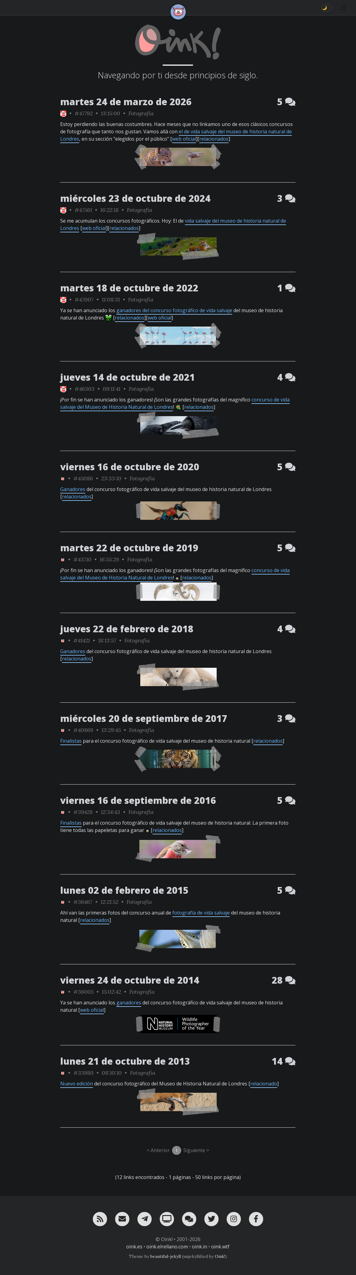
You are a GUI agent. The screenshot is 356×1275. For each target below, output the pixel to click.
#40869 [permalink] (83, 730)
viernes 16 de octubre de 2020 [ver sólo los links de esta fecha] (129, 467)
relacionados (214, 138)
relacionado (263, 1083)
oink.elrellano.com (167, 1246)
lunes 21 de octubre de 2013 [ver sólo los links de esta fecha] (125, 1061)
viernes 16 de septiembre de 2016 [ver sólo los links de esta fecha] (138, 800)
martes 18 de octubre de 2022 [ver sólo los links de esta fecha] (129, 288)
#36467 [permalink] (82, 901)
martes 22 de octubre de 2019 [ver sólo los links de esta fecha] (129, 548)
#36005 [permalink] (83, 991)
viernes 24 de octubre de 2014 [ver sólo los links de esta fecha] (129, 980)
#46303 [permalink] (84, 388)
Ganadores (72, 489)
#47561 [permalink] (83, 209)
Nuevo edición (76, 1083)
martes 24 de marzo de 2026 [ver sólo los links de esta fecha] (126, 102)
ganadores (128, 1002)
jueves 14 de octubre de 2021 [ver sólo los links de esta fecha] (127, 377)
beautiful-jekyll (165, 1256)
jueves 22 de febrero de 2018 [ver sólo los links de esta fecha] (126, 629)
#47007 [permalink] (84, 299)
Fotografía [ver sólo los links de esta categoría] (141, 113)
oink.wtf (220, 1246)
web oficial (184, 138)
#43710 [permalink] (82, 559)
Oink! (220, 1256)
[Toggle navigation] (343, 7)
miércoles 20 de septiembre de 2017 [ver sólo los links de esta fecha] (143, 718)
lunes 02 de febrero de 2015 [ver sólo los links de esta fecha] (124, 890)
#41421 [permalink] (81, 640)
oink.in (199, 1246)
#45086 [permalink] (83, 478)
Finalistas (71, 740)
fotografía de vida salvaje (201, 912)
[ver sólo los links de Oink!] (63, 113)
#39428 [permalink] (83, 811)
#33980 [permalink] (83, 1072)
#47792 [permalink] (84, 113)
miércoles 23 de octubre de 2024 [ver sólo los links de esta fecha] (135, 198)
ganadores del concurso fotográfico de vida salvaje (174, 310)
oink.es (134, 1246)
